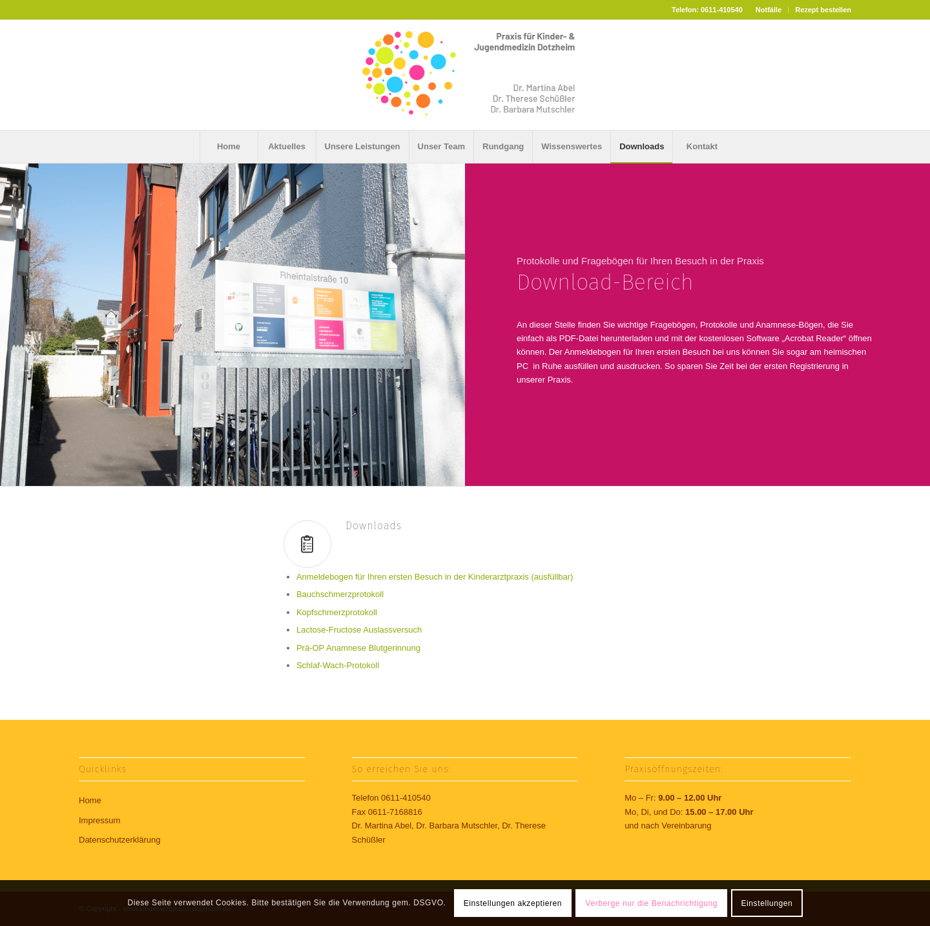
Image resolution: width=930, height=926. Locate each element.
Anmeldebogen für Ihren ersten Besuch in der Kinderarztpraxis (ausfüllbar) (435, 577)
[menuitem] (769, 9)
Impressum (99, 820)
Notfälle (768, 10)
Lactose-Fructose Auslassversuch (359, 630)
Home (90, 800)
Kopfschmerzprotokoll (336, 612)
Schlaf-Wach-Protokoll (337, 665)
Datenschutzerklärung (119, 840)
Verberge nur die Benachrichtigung (652, 903)
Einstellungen (766, 903)
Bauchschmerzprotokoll (340, 594)
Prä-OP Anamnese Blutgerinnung (358, 648)
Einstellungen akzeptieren (513, 903)
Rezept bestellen (823, 10)
